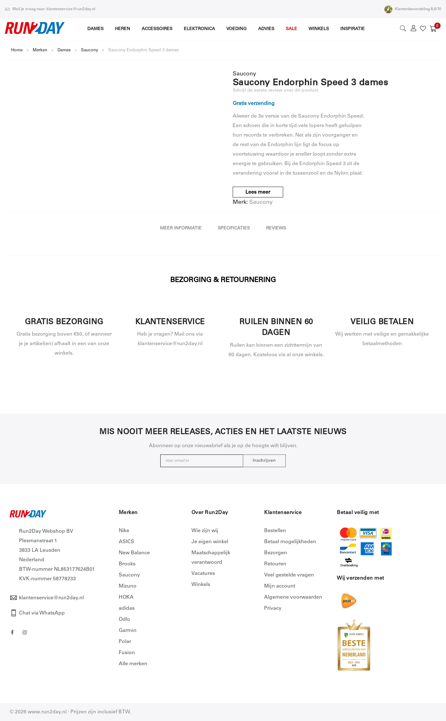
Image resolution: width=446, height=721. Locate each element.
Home (17, 50)
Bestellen (275, 530)
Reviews (276, 228)
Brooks (127, 564)
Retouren (275, 564)
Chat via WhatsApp (42, 613)
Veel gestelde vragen (289, 575)
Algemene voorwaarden (293, 597)
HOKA (126, 597)
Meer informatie (181, 228)
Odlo (124, 619)
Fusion (127, 652)
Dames (64, 50)
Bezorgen (275, 553)
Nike (124, 530)
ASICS (126, 541)
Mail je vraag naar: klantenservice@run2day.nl (50, 9)
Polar (125, 641)
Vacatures (203, 573)
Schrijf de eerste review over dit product (275, 90)
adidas (127, 608)
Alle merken (133, 663)
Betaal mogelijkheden (290, 541)
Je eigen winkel (209, 541)
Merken (40, 50)
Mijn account (279, 586)
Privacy (273, 608)
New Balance (134, 553)
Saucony (89, 50)
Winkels (200, 584)
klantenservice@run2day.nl (51, 598)
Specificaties (234, 228)
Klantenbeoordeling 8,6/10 (412, 9)
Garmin (127, 630)
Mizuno (127, 586)
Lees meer (257, 192)
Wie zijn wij (204, 530)
